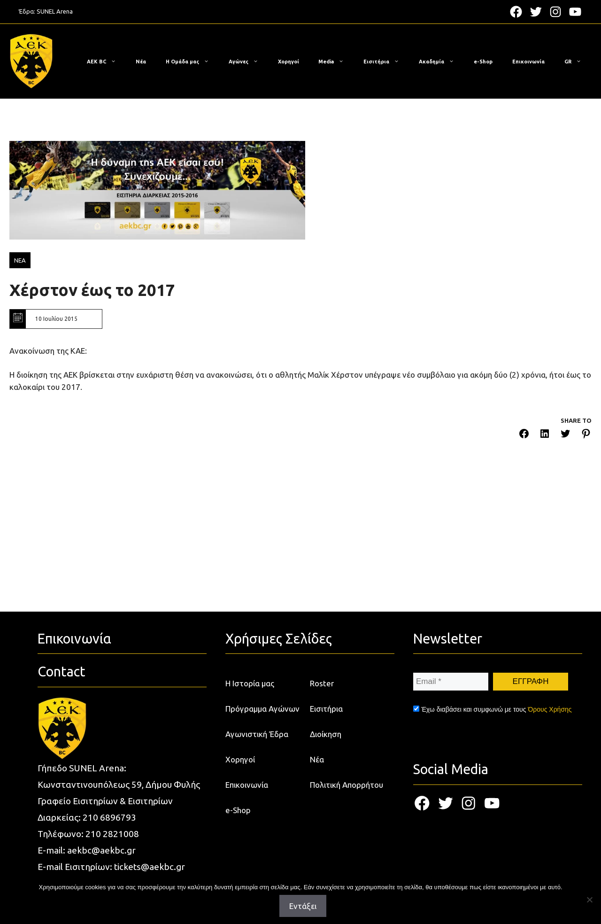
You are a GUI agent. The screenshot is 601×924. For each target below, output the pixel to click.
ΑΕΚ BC (106, 61)
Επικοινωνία (528, 61)
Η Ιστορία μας (249, 683)
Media (335, 61)
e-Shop (483, 61)
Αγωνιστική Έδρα (256, 734)
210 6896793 (109, 817)
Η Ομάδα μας (192, 61)
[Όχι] (589, 899)
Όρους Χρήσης (549, 709)
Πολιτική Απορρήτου (346, 784)
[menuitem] (573, 61)
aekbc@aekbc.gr (101, 850)
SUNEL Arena (55, 11)
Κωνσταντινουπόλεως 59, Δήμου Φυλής (119, 784)
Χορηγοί (288, 61)
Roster (322, 683)
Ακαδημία (441, 61)
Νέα (141, 61)
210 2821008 (112, 834)
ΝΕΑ (20, 260)
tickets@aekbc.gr (149, 867)
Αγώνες (248, 61)
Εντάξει (302, 905)
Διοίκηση (325, 734)
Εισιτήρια (385, 61)
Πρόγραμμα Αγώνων (262, 708)
